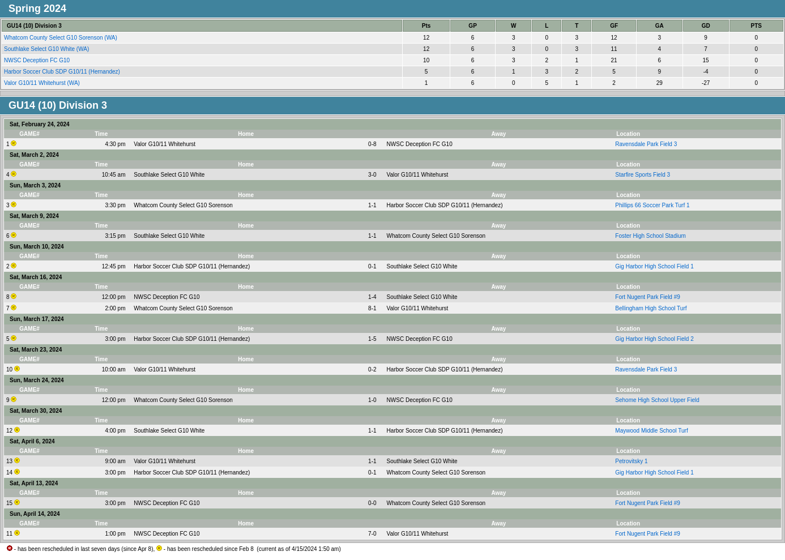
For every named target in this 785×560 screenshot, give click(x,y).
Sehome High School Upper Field (657, 400)
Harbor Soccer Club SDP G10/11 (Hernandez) (63, 72)
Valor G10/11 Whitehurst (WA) (43, 83)
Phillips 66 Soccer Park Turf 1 (652, 205)
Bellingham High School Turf (650, 308)
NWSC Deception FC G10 (37, 60)
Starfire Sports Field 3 (642, 175)
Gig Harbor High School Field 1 (654, 266)
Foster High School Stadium (650, 236)
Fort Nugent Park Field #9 (647, 297)
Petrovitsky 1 (631, 461)
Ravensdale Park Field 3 (646, 144)
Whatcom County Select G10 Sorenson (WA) (61, 38)
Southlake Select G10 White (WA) (47, 49)
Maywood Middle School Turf (651, 431)
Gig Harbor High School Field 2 (654, 339)
